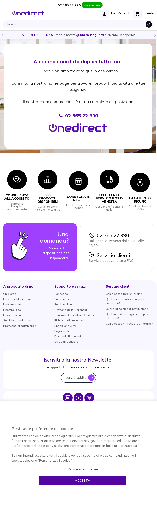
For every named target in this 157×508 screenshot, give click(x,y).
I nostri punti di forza (17, 299)
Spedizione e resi (65, 326)
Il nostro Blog (12, 310)
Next (155, 35)
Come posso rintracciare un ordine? (129, 324)
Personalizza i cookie (82, 469)
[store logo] (28, 14)
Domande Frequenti (67, 336)
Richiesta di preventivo (69, 320)
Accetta (82, 480)
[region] (78, 454)
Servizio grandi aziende (19, 320)
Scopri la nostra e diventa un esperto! (78, 35)
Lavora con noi (13, 315)
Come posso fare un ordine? (124, 294)
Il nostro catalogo (15, 304)
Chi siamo (9, 294)
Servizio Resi (62, 299)
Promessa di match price (19, 326)
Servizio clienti (109, 255)
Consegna (61, 294)
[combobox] (79, 24)
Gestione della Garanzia (70, 310)
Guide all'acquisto (66, 342)
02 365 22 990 (109, 235)
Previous (2, 35)
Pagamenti (61, 331)
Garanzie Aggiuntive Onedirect (75, 315)
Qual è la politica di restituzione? (127, 309)
